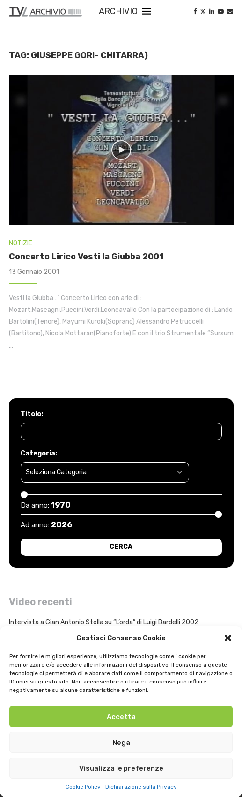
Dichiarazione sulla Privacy (141, 786)
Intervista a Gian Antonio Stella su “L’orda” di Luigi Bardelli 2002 (103, 622)
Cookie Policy (83, 786)
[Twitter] (202, 11)
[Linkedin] (212, 11)
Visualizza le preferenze (121, 768)
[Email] (230, 11)
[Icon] (121, 150)
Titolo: (32, 414)
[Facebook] (195, 11)
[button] (228, 638)
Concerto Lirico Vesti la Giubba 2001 (86, 256)
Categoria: (39, 453)
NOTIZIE (20, 243)
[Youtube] (220, 11)
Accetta (121, 717)
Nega (121, 742)
